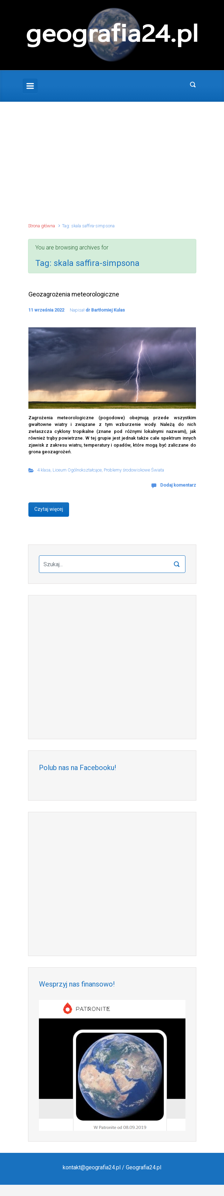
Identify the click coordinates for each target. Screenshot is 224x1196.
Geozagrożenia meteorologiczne (73, 294)
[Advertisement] (112, 165)
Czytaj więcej (48, 509)
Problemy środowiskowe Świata (134, 470)
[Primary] (30, 86)
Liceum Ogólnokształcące (77, 470)
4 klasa (43, 470)
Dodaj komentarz (178, 485)
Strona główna (41, 225)
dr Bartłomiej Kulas (105, 310)
